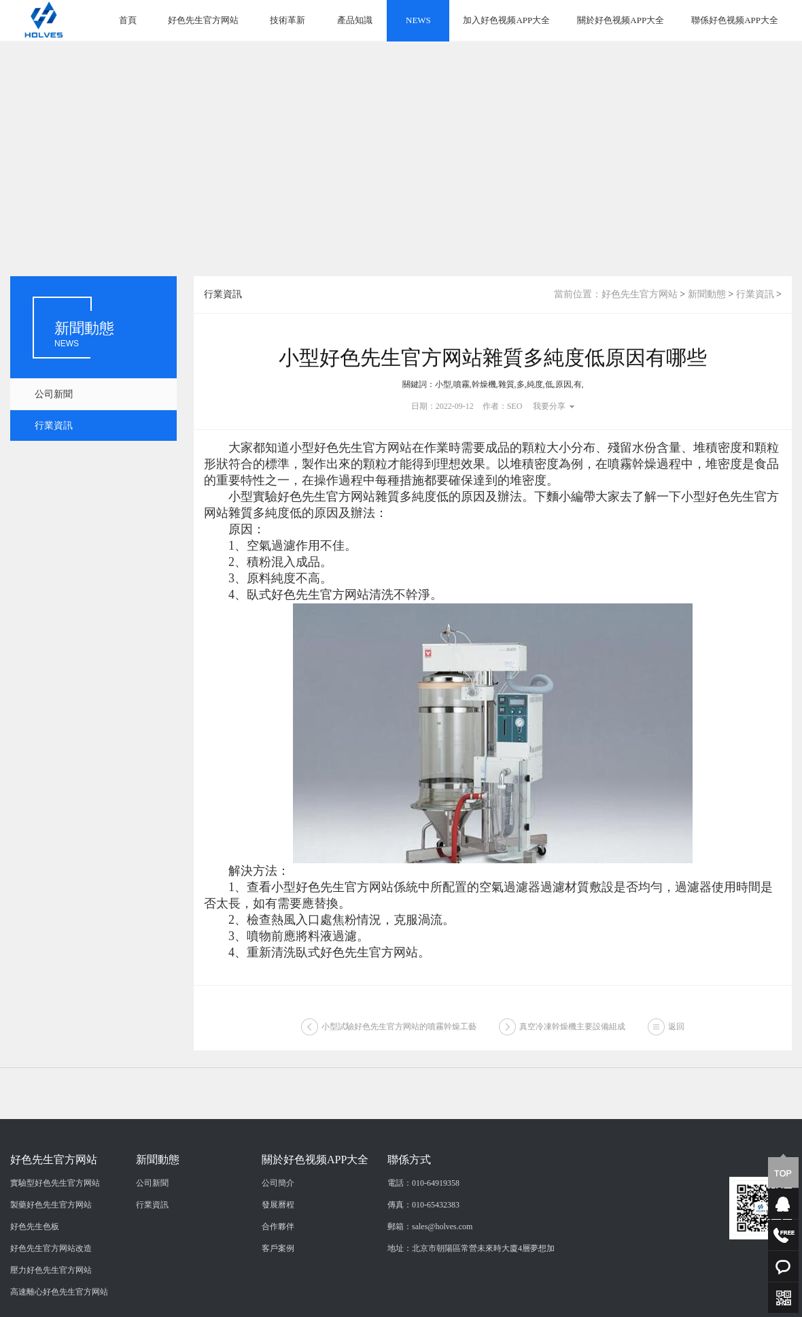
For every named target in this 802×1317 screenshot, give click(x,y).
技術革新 (287, 20)
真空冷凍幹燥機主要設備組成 (572, 1034)
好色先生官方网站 (203, 20)
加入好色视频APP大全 (506, 20)
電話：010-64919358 (423, 1272)
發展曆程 (278, 1294)
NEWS (418, 20)
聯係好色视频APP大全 (734, 20)
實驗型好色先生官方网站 (55, 1272)
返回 (676, 1034)
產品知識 (354, 20)
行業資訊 (54, 425)
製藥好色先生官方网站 (51, 1294)
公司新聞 (54, 394)
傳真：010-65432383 (423, 1294)
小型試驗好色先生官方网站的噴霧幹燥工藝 (398, 1034)
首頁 (128, 20)
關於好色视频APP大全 (620, 20)
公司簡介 (278, 1272)
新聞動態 (707, 294)
